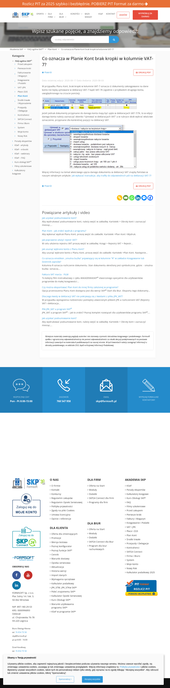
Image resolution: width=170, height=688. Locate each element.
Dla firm (50, 15)
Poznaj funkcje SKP (61, 550)
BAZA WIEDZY (88, 15)
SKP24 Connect (25, 119)
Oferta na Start (97, 485)
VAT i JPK (22, 87)
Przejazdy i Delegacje (22, 109)
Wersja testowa (59, 542)
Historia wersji (58, 570)
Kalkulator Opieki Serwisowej (66, 595)
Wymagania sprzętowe (63, 579)
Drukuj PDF (143, 72)
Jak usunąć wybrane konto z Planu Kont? (63, 249)
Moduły (93, 489)
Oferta (40, 13)
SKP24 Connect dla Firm (101, 498)
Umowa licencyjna (60, 514)
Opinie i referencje (61, 518)
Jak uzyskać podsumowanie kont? (59, 217)
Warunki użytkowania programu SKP (62, 606)
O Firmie (55, 485)
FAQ (129, 502)
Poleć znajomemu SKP (63, 591)
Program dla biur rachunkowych (98, 547)
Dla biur (61, 15)
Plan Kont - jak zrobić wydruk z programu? (64, 230)
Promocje (56, 537)
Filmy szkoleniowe (23, 166)
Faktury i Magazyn (136, 518)
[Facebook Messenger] (144, 198)
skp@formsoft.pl (19, 636)
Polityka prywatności (62, 506)
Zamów (123, 14)
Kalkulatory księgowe (138, 494)
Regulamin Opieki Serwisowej (66, 502)
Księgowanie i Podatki (23, 82)
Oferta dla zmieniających (64, 533)
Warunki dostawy (60, 558)
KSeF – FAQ (19, 157)
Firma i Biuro (23, 123)
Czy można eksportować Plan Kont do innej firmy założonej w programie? (80, 287)
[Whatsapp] (132, 198)
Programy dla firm (98, 502)
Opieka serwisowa (60, 562)
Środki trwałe (133, 539)
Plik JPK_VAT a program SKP (57, 309)
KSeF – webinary (22, 153)
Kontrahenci (23, 115)
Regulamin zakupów (62, 498)
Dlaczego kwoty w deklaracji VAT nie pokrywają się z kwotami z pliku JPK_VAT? (82, 296)
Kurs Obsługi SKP (61, 599)
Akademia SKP (16, 49)
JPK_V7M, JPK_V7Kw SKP (64, 587)
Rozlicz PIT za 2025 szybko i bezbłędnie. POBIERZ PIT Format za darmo (85, 3)
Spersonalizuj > (65, 679)
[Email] (125, 198)
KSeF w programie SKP (63, 611)
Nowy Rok (22, 136)
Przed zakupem (25, 64)
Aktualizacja (57, 566)
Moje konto (23, 131)
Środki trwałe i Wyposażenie (24, 102)
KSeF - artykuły (21, 145)
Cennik (55, 554)
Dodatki (93, 494)
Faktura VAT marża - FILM (55, 274)
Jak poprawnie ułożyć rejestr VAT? (59, 239)
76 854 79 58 (21, 632)
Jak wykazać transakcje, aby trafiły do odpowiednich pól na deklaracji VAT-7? (111, 175)
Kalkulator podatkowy (62, 583)
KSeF (100, 13)
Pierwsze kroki (24, 68)
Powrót (47, 72)
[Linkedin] (138, 198)
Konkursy (56, 494)
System (21, 127)
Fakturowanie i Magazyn (24, 74)
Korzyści (75, 13)
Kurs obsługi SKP (23, 162)
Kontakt (110, 13)
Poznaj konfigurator (61, 546)
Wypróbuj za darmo (145, 15)
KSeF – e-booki (21, 149)
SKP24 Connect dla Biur (101, 541)
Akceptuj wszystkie (92, 679)
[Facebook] (150, 198)
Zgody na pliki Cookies (63, 510)
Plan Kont (52, 49)
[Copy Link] (119, 198)
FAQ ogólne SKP (35, 49)
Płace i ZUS (23, 91)
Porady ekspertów (23, 141)
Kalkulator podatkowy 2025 (141, 572)
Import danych (59, 575)
